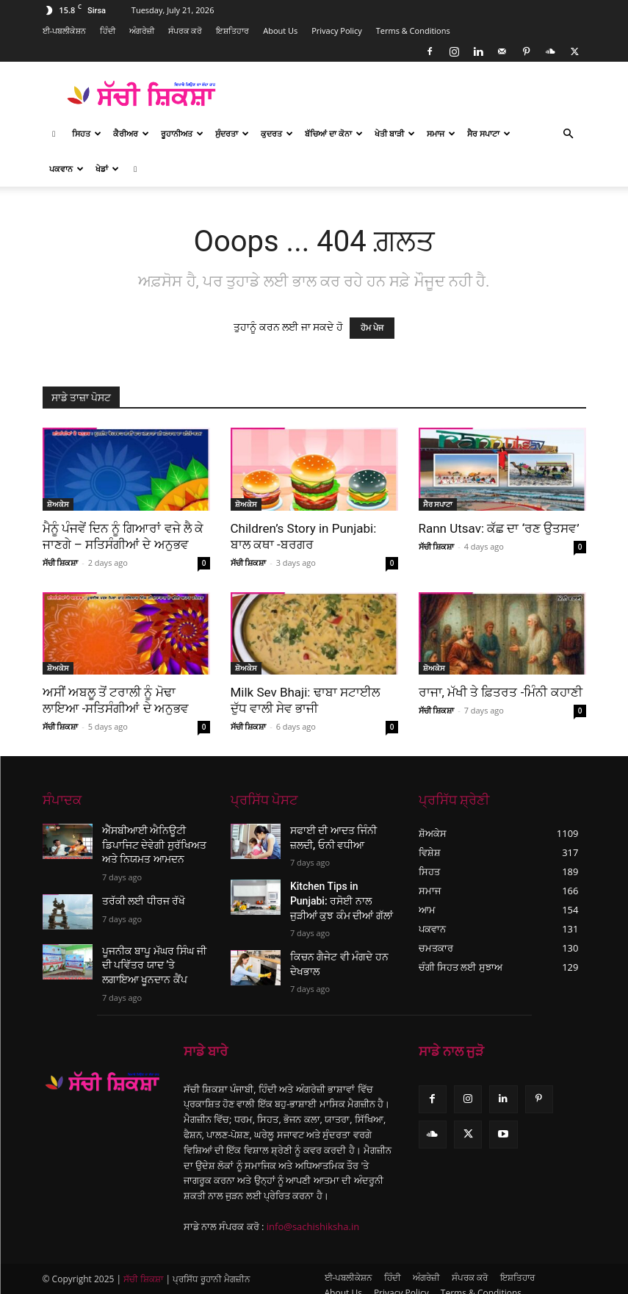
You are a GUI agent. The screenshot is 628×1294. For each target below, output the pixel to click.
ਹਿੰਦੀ (107, 30)
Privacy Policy (336, 30)
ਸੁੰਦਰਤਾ (232, 133)
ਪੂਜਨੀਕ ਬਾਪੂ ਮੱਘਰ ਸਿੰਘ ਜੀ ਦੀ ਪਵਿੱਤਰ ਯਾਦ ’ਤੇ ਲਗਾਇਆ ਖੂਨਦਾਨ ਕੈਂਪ (152, 956)
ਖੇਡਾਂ (107, 168)
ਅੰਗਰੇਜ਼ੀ (141, 30)
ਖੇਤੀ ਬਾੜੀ (395, 133)
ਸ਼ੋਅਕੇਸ (58, 504)
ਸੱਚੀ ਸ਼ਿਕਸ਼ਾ (61, 562)
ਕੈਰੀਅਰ (131, 133)
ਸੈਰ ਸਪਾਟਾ (488, 133)
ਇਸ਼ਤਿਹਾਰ (232, 30)
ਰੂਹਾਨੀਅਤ (182, 133)
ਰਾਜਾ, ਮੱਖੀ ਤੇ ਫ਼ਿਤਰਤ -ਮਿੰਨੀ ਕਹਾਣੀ (500, 692)
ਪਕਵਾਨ (66, 168)
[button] (568, 134)
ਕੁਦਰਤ (277, 133)
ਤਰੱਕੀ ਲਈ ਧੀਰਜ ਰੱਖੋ (137, 894)
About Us (280, 30)
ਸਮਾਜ (441, 133)
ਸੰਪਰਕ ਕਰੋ (185, 30)
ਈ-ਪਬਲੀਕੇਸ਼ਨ (65, 30)
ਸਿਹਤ (86, 133)
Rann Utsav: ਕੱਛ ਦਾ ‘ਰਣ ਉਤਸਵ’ (499, 528)
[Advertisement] (413, 94)
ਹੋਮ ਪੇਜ (372, 328)
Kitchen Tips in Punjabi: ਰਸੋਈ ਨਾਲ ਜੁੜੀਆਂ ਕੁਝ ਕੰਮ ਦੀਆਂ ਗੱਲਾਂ (336, 894)
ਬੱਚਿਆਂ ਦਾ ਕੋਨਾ (334, 133)
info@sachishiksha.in (313, 1214)
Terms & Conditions (413, 30)
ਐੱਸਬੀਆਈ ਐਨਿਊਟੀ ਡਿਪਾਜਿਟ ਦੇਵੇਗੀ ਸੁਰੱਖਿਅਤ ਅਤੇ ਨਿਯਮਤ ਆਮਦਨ (155, 842)
